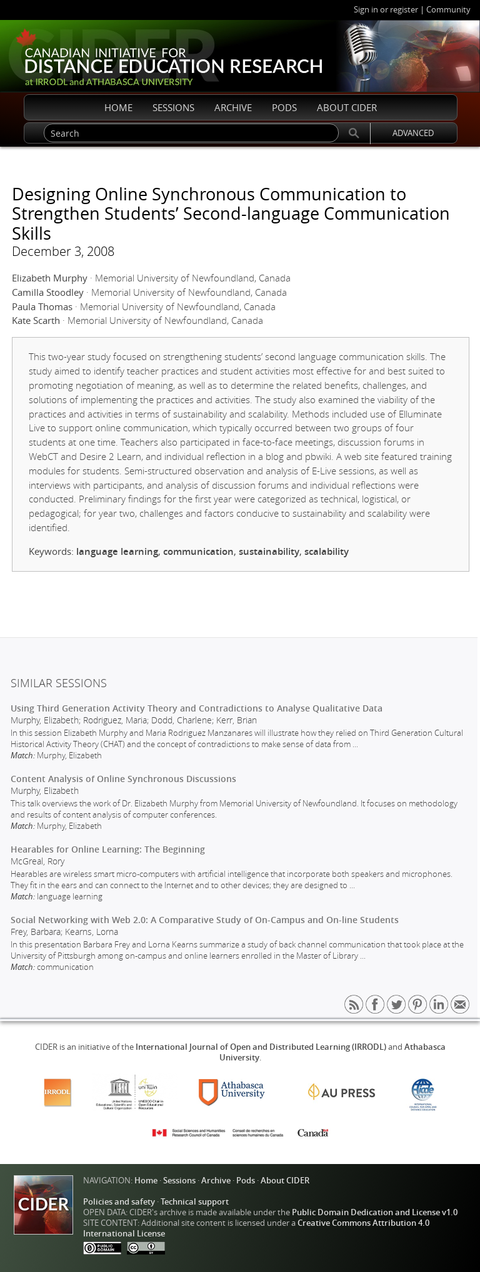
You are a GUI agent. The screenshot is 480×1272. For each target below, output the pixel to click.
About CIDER (285, 1180)
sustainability (269, 551)
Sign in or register (386, 9)
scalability (326, 551)
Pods (245, 1180)
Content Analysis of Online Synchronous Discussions (123, 779)
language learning (117, 551)
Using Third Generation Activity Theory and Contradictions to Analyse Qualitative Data (196, 708)
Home (146, 1180)
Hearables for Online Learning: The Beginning (108, 849)
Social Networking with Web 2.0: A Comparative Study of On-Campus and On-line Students (205, 920)
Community (448, 9)
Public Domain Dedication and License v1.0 (375, 1212)
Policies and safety (119, 1201)
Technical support (195, 1201)
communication (198, 551)
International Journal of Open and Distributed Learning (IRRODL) (261, 1047)
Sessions (179, 1180)
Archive (216, 1180)
